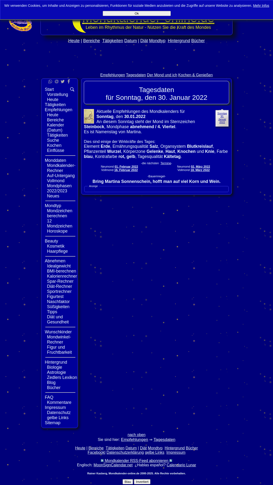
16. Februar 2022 (126, 170)
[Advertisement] (136, 68)
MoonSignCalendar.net (113, 465)
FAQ (49, 397)
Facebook (96, 452)
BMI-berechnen (61, 271)
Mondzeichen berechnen (59, 213)
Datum (130, 40)
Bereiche (91, 40)
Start (49, 89)
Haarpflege (57, 251)
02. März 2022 (200, 166)
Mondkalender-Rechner (61, 168)
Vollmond (55, 180)
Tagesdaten (136, 75)
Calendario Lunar (181, 465)
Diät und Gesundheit (58, 319)
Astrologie (56, 372)
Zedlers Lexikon (62, 377)
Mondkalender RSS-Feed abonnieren (136, 461)
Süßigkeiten (58, 306)
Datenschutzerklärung (125, 452)
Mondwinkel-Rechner (59, 339)
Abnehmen (55, 260)
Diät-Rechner (59, 286)
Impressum (55, 407)
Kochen (54, 145)
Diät (144, 40)
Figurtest (55, 296)
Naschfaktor (58, 301)
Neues (53, 196)
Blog (51, 382)
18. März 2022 (200, 170)
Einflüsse (55, 150)
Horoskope (57, 231)
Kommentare (59, 402)
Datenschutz (59, 412)
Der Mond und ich (162, 75)
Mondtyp (157, 40)
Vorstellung (57, 94)
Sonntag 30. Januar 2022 (222, 118)
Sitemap (53, 422)
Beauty (51, 241)
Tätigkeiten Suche (57, 138)
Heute (74, 40)
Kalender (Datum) (55, 128)
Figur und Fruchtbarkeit (59, 350)
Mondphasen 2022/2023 (59, 188)
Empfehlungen (112, 75)
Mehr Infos (261, 6)
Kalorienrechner (62, 276)
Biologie (54, 367)
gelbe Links (58, 417)
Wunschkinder (58, 331)
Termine (166, 163)
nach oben (137, 435)
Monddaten (55, 160)
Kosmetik (55, 246)
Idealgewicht (59, 266)
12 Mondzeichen (59, 223)
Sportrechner (59, 291)
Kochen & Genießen (195, 75)
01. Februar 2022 (126, 166)
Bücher (198, 40)
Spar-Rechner (60, 281)
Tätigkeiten (112, 40)
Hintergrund (179, 40)
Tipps (52, 311)
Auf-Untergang (61, 175)
